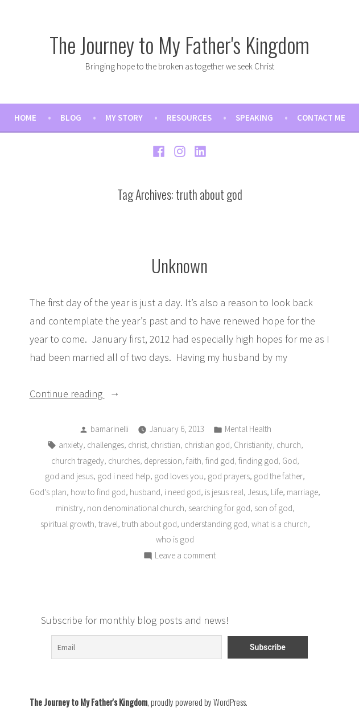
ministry (69, 508)
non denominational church (135, 508)
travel (108, 524)
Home (25, 117)
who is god (175, 539)
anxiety (71, 444)
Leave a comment (185, 556)
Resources (189, 117)
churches (124, 460)
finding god (258, 460)
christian (165, 444)
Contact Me (321, 117)
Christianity (253, 444)
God (289, 460)
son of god (273, 508)
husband (145, 492)
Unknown (179, 265)
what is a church (279, 524)
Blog (70, 117)
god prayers (229, 476)
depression (163, 460)
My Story (124, 117)
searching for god (219, 508)
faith (193, 460)
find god (219, 460)
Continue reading (91, 392)
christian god (207, 444)
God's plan (48, 492)
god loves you (179, 476)
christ (137, 444)
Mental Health (248, 428)
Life (277, 492)
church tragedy (77, 460)
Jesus (257, 492)
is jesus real (224, 492)
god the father (278, 476)
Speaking (254, 117)
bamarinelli (109, 428)
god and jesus (69, 476)
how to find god (98, 492)
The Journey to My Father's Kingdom (179, 44)
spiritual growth (67, 524)
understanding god (214, 524)
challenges (105, 444)
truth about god (149, 524)
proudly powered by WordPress (198, 702)
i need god (182, 492)
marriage (302, 492)
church (289, 444)
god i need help (123, 476)
